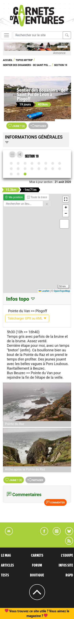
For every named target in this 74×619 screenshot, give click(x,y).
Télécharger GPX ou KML (27, 318)
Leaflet (44, 291)
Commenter (55, 502)
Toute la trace (37, 197)
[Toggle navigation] (6, 35)
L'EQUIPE (67, 555)
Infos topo (21, 299)
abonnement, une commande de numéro (40, 611)
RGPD (69, 575)
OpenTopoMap (62, 291)
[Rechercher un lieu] (23, 204)
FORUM (37, 565)
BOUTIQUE (37, 575)
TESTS (5, 575)
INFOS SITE (66, 565)
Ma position (14, 197)
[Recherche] (38, 35)
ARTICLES (7, 565)
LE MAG (6, 555)
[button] (66, 199)
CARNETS (37, 555)
